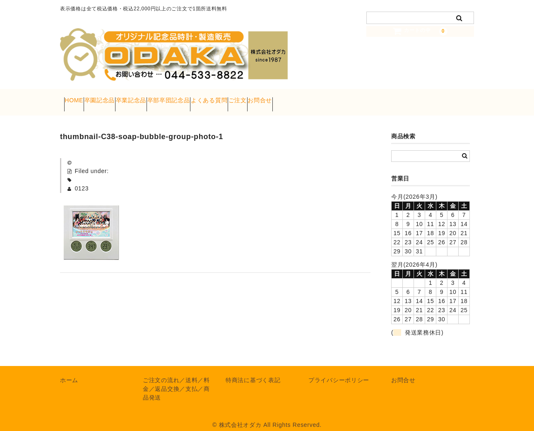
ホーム (69, 371)
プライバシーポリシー (338, 371)
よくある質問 (277, 97)
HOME (78, 97)
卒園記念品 (119, 97)
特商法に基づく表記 (253, 371)
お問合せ (359, 97)
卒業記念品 (167, 97)
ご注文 (321, 97)
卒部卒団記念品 (220, 97)
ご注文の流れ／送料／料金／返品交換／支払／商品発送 (176, 380)
